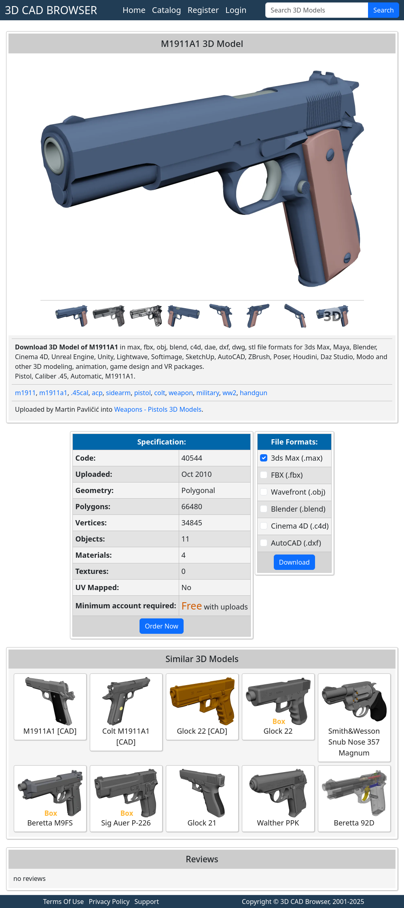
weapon (181, 392)
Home (134, 9)
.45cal (79, 392)
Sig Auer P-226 (126, 798)
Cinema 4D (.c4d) (300, 526)
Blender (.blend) (298, 509)
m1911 (25, 392)
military (207, 392)
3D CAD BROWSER (51, 9)
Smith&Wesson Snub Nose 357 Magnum (354, 717)
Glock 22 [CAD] (202, 706)
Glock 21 (202, 798)
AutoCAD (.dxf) (296, 543)
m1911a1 (53, 392)
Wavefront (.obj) (298, 492)
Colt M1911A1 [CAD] (126, 712)
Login (235, 9)
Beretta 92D (354, 798)
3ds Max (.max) (296, 458)
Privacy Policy (109, 901)
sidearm (118, 392)
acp (97, 392)
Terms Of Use (63, 901)
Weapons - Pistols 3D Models (157, 409)
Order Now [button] (161, 626)
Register (203, 9)
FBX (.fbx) (286, 475)
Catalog (166, 9)
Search (383, 10)
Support (147, 901)
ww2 (229, 392)
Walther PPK (278, 798)
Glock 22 (278, 706)
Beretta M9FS (50, 798)
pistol (142, 392)
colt (159, 392)
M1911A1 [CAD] (50, 706)
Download (294, 562)
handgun (253, 392)
